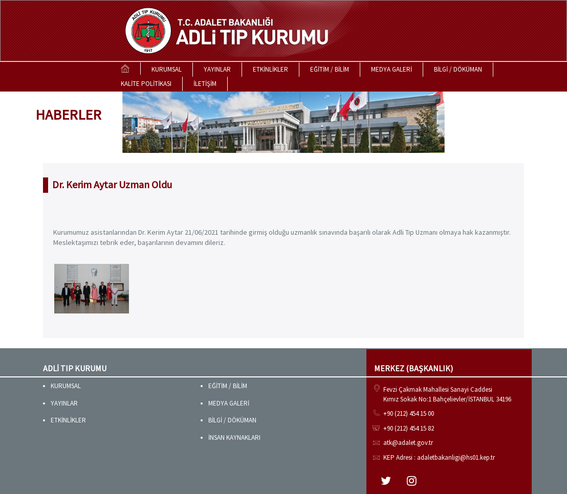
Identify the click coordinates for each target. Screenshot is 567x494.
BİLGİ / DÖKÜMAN (458, 69)
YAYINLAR (217, 69)
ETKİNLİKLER (270, 69)
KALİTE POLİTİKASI (146, 83)
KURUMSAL (166, 69)
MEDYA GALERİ (391, 69)
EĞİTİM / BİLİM (329, 69)
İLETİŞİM (204, 83)
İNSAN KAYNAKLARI (234, 437)
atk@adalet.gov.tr (408, 442)
